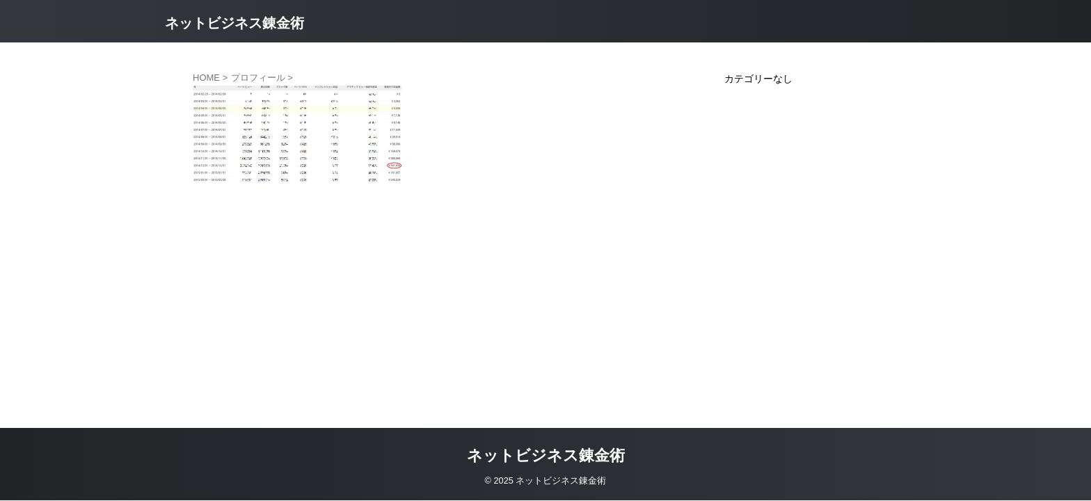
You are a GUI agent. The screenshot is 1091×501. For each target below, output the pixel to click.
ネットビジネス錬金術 (234, 23)
